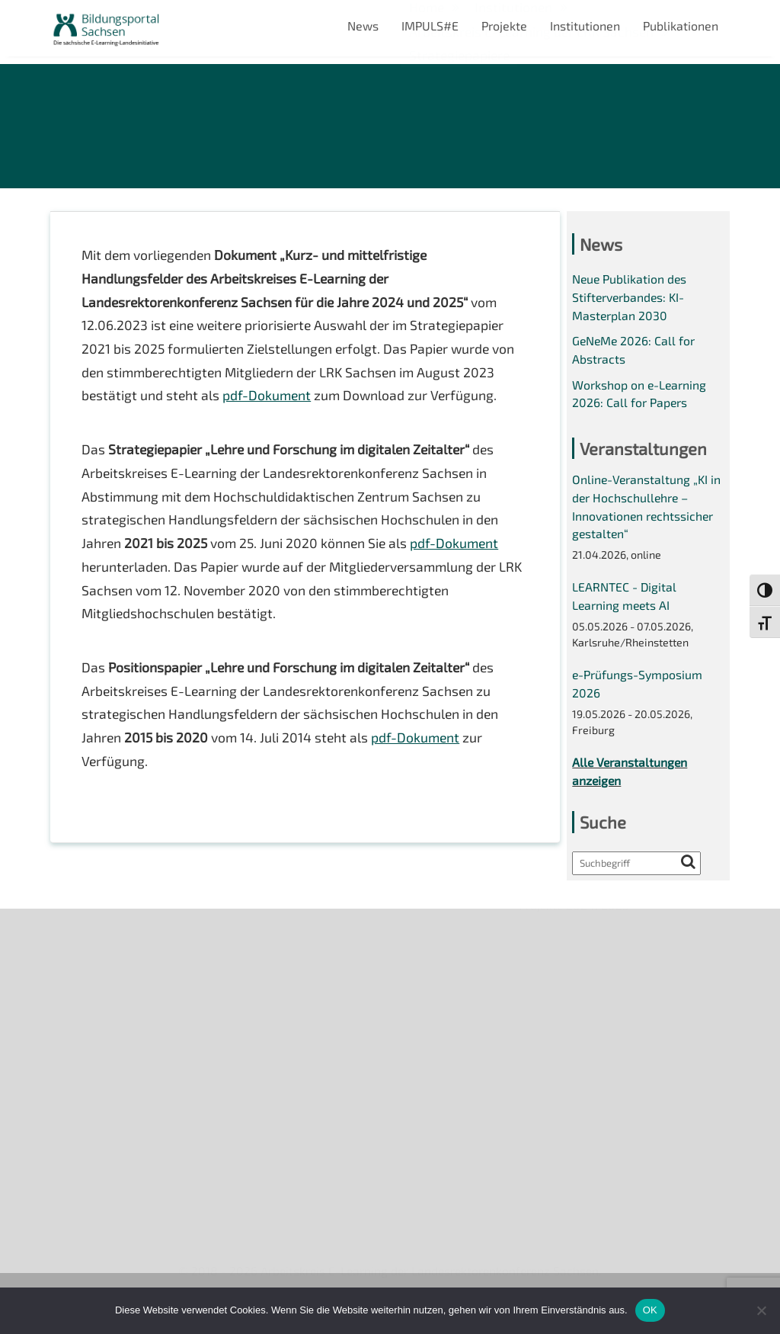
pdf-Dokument (269, 401)
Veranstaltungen (96, 995)
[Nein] (761, 1310)
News (363, 25)
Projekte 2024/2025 (575, 1188)
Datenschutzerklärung (112, 1073)
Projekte (504, 25)
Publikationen (680, 25)
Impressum (81, 1048)
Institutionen (585, 25)
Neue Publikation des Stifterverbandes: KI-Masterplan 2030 (630, 300)
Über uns (75, 943)
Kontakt (72, 1021)
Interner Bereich (94, 1099)
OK (650, 1310)
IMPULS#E (430, 25)
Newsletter (81, 969)
